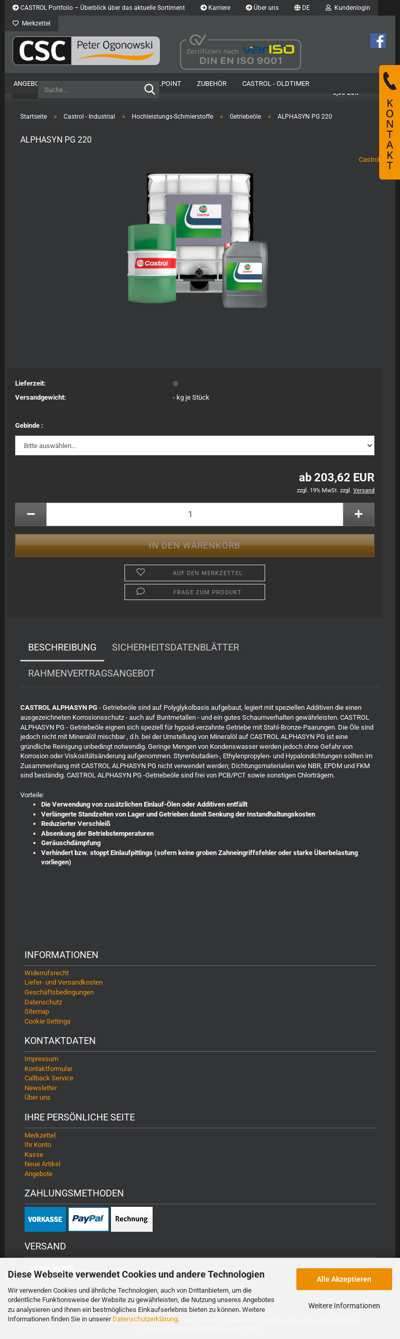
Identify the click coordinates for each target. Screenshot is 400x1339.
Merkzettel (31, 23)
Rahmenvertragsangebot (91, 673)
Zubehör (212, 83)
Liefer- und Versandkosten (63, 982)
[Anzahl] (194, 514)
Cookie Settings (47, 1021)
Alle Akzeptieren (344, 1279)
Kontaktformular (48, 1069)
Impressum (41, 1059)
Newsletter (40, 1088)
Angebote (30, 83)
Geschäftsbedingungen (59, 992)
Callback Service (48, 1078)
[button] (302, 8)
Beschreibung (62, 647)
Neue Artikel (42, 1164)
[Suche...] (150, 90)
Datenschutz (43, 1002)
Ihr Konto (37, 1145)
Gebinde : (29, 425)
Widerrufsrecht (46, 973)
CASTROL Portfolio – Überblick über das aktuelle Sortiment (98, 7)
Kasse (33, 1154)
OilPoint (166, 83)
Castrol (369, 159)
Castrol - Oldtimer (275, 83)
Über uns (262, 7)
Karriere (215, 7)
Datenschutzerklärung (145, 1319)
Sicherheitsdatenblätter (175, 647)
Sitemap (36, 1011)
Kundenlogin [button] (348, 7)
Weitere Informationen (344, 1306)
